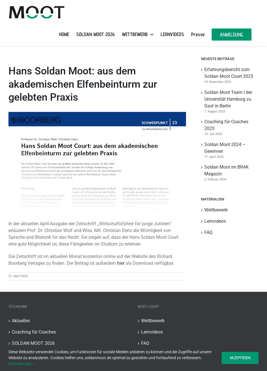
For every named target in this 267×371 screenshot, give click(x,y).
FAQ (208, 232)
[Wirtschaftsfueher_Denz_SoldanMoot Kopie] (97, 162)
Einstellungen (21, 363)
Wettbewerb (216, 210)
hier (120, 263)
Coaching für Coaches (34, 332)
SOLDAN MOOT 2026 (33, 343)
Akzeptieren (240, 357)
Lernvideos (215, 221)
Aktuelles (21, 320)
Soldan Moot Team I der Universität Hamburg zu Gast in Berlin (228, 99)
